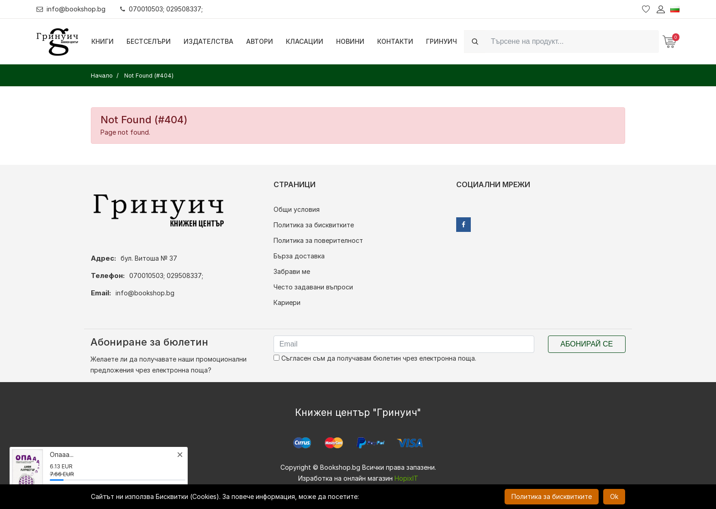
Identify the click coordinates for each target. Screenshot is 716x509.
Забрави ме (292, 271)
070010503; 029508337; (161, 9)
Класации (304, 41)
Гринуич (441, 41)
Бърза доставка (299, 256)
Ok (614, 496)
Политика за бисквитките (314, 225)
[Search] (572, 41)
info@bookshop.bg (71, 9)
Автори (259, 41)
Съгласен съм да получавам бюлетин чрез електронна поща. (375, 358)
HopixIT (406, 478)
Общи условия (297, 209)
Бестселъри (148, 41)
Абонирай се (586, 344)
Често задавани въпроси (313, 287)
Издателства (208, 41)
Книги (102, 41)
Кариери (287, 302)
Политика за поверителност (318, 240)
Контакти (395, 41)
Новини (350, 41)
